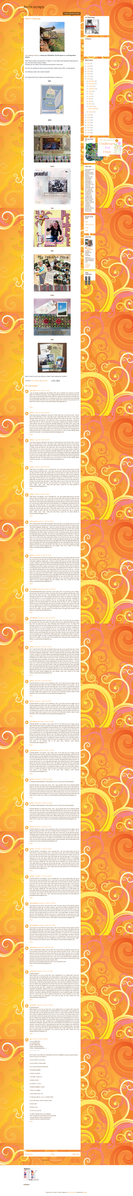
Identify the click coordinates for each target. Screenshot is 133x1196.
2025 (88, 66)
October (91, 86)
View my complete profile (87, 265)
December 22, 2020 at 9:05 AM (45, 947)
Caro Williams (33, 589)
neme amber (33, 390)
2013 (88, 130)
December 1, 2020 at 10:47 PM (43, 680)
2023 (88, 71)
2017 (88, 120)
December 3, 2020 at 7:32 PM (46, 750)
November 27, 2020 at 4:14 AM (43, 646)
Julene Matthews (90, 248)
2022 (88, 74)
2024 (88, 68)
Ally (31, 1039)
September (92, 88)
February (91, 106)
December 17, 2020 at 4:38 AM (43, 876)
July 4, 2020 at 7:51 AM (43, 390)
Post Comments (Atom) (56, 1160)
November (92, 83)
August (91, 91)
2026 (88, 63)
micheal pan (33, 947)
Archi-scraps (34, 7)
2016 (88, 122)
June (90, 96)
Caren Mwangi (34, 903)
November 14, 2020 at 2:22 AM (43, 555)
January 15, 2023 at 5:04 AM (39, 1039)
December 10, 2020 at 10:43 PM (43, 779)
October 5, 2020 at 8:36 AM (42, 467)
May (90, 99)
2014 (88, 127)
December (92, 81)
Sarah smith (33, 521)
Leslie (87, 227)
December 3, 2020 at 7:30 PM (46, 721)
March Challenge (93, 108)
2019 (88, 115)
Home (52, 1154)
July (90, 93)
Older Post (75, 1154)
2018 (88, 117)
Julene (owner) (89, 224)
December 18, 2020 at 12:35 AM (46, 903)
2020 (88, 79)
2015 (88, 125)
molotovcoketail (71, 1192)
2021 (88, 76)
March (91, 104)
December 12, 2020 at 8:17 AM (43, 826)
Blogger (85, 1192)
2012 (88, 132)
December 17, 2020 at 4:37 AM (43, 849)
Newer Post (29, 1154)
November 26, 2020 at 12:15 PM (46, 618)
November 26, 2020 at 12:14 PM (46, 589)
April (90, 101)
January (91, 112)
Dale (86, 221)
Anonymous (33, 971)
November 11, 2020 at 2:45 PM (45, 521)
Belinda (32, 412)
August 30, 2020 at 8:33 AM (42, 412)
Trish (86, 230)
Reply (31, 407)
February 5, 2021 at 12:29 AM (45, 971)
